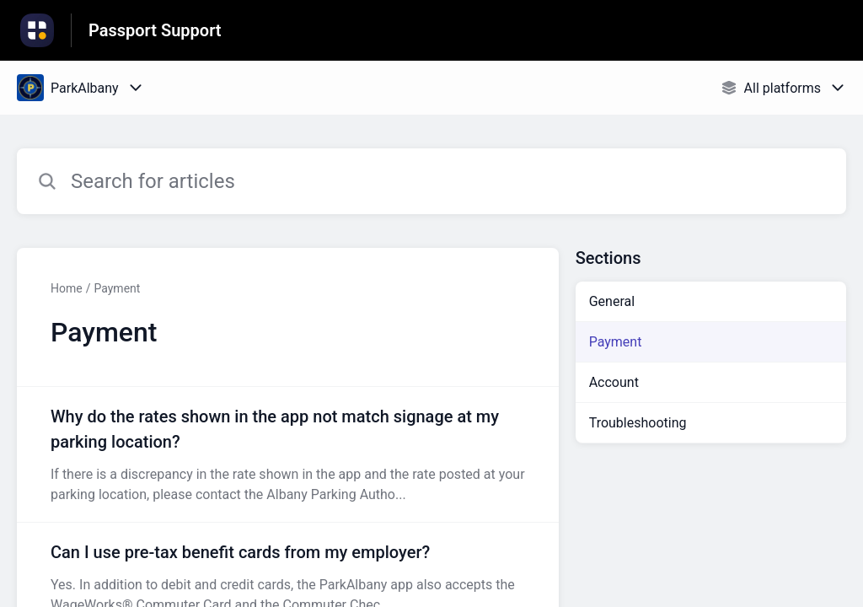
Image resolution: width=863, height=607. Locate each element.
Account (614, 382)
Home (67, 288)
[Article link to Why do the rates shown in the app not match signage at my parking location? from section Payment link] (288, 454)
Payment (117, 288)
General (612, 301)
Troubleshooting (638, 423)
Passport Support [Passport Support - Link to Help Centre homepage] (155, 30)
